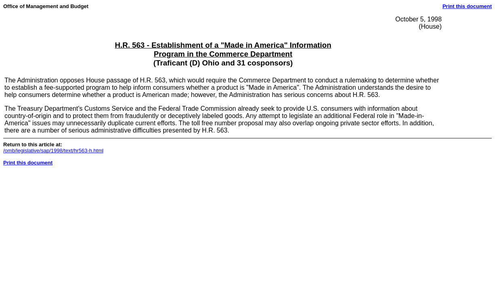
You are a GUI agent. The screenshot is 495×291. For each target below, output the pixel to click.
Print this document (467, 6)
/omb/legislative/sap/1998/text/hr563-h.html (53, 151)
